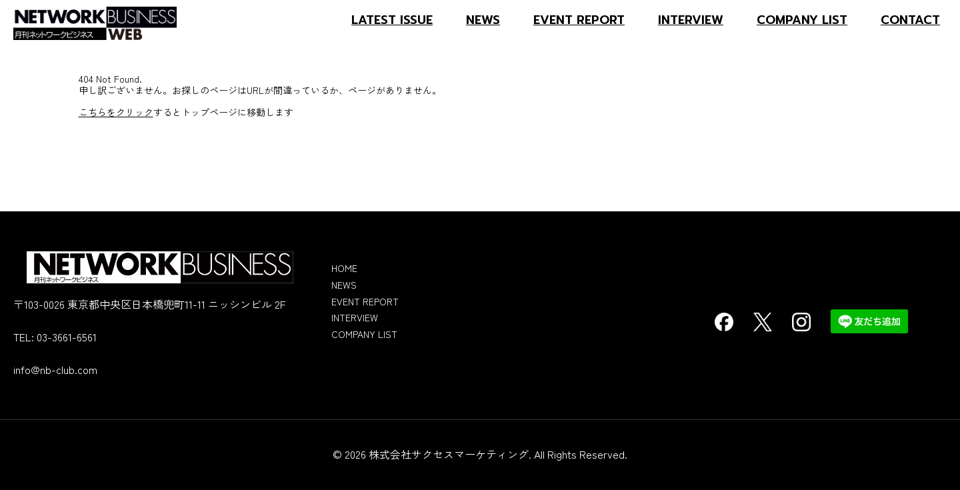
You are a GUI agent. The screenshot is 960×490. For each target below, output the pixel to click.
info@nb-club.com (55, 369)
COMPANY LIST (802, 20)
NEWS (483, 20)
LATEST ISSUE (392, 20)
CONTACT (910, 20)
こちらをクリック (116, 112)
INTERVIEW (690, 20)
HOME (344, 268)
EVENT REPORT (579, 20)
